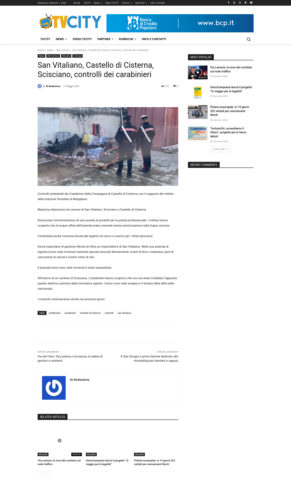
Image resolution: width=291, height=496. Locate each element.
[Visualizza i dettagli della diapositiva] (180, 23)
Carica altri (220, 149)
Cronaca (77, 56)
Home (41, 50)
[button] (248, 39)
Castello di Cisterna (90, 312)
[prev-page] (40, 474)
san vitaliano (124, 312)
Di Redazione (53, 86)
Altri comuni (63, 50)
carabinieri (70, 312)
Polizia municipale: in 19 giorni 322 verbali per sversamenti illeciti (229, 111)
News (50, 50)
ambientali (54, 312)
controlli (109, 312)
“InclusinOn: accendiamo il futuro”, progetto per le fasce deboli (228, 132)
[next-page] (46, 474)
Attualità (66, 56)
